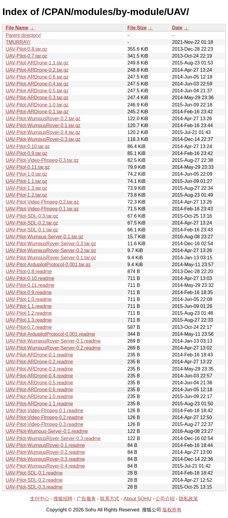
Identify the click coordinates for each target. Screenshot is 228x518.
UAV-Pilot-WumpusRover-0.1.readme (45, 445)
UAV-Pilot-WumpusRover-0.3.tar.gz (43, 139)
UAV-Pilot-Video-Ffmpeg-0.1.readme (44, 410)
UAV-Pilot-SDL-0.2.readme (34, 480)
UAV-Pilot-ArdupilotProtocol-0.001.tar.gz (48, 264)
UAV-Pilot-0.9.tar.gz (26, 153)
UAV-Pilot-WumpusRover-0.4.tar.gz (43, 132)
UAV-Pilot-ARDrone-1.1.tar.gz (37, 62)
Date (177, 27)
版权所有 (172, 509)
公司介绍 (165, 498)
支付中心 (39, 498)
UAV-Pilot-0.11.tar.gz (28, 167)
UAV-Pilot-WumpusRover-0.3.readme (45, 459)
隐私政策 (188, 498)
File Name (17, 27)
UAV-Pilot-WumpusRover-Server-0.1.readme (53, 341)
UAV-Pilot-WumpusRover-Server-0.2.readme (53, 347)
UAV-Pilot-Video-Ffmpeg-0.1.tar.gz (42, 208)
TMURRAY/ (18, 42)
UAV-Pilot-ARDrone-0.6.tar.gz (37, 76)
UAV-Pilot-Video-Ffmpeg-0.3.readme (44, 424)
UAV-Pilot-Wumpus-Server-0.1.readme (47, 431)
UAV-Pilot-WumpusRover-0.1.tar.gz (43, 125)
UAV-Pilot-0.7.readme (29, 327)
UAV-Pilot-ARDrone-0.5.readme (39, 382)
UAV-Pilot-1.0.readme (29, 299)
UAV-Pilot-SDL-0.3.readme (34, 487)
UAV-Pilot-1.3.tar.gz (26, 188)
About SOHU (137, 498)
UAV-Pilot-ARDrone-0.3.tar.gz (37, 97)
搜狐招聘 (63, 498)
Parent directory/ (23, 35)
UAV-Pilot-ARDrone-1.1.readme (39, 403)
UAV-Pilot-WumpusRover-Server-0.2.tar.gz (51, 250)
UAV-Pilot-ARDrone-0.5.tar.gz (37, 90)
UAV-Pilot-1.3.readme (29, 320)
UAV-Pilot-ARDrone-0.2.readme (39, 361)
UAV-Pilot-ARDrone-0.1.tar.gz (37, 111)
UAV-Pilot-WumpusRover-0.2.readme (45, 452)
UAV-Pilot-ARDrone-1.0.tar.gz (37, 104)
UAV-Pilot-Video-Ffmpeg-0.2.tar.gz (42, 201)
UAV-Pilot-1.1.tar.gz (26, 181)
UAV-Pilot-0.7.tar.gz (26, 55)
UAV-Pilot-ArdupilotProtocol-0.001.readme (50, 334)
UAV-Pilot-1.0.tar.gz (26, 174)
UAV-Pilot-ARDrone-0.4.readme (39, 375)
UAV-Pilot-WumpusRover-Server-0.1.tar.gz (51, 257)
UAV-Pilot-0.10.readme (30, 278)
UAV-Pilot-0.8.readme (29, 271)
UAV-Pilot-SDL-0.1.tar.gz (32, 229)
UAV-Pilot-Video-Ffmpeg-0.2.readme (44, 417)
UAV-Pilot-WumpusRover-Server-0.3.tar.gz (51, 243)
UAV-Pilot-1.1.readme (29, 306)
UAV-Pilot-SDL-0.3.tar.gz (32, 216)
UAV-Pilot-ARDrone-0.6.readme (39, 389)
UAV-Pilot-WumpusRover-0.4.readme (45, 466)
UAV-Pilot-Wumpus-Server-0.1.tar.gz (44, 236)
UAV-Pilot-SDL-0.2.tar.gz (32, 222)
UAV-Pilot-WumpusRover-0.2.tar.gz (43, 118)
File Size (137, 27)
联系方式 (109, 498)
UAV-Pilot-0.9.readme (29, 292)
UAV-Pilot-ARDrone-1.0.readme (39, 396)
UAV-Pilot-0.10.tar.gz (28, 146)
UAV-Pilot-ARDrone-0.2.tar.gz (37, 70)
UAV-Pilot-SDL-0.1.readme (34, 472)
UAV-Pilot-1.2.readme (29, 313)
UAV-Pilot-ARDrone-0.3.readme (39, 368)
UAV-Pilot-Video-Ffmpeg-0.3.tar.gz (42, 160)
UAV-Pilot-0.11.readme (30, 285)
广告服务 (86, 498)
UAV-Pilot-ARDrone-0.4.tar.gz (37, 83)
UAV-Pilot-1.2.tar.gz (26, 195)
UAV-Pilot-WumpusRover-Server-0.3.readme (53, 438)
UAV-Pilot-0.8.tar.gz (26, 49)
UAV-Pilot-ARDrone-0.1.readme (39, 354)
